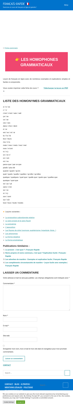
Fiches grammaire (11, 48)
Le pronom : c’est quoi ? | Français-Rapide (22, 250)
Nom (5, 316)
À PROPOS (25, 384)
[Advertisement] (36, 26)
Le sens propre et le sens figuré (18, 221)
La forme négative (12, 237)
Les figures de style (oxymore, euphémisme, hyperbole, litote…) (30, 230)
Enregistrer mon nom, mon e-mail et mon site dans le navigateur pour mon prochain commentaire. (35, 350)
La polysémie (10, 224)
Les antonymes (11, 234)
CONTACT (7, 365)
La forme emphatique (14, 240)
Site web (6, 336)
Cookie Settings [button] (9, 402)
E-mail (6, 326)
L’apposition (10, 227)
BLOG (17, 384)
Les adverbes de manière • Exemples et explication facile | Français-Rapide (36, 259)
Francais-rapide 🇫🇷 (16, 4)
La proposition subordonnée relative (20, 217)
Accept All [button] (20, 402)
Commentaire (9, 283)
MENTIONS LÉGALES (13, 387)
